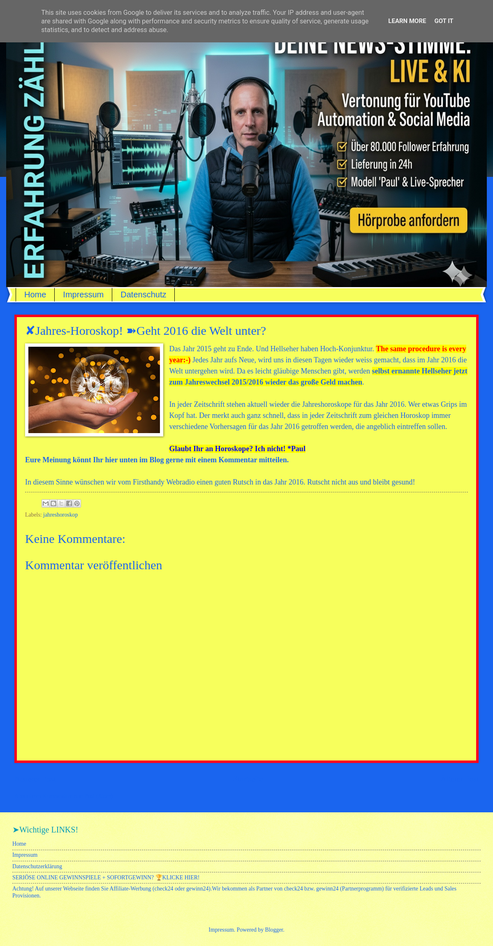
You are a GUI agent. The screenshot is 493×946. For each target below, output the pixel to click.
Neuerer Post (35, 778)
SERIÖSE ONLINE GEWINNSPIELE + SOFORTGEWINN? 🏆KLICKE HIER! (105, 877)
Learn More (407, 21)
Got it (443, 21)
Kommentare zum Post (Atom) (78, 796)
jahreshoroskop (60, 515)
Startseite (248, 778)
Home (35, 294)
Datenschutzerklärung (37, 866)
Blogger (274, 930)
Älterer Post (459, 778)
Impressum (83, 294)
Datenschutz (143, 294)
